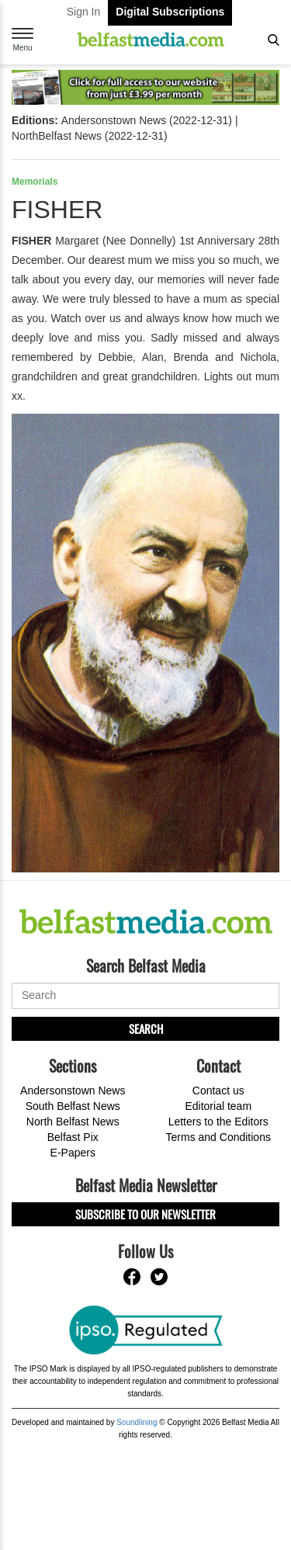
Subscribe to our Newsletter (145, 1213)
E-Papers (72, 1152)
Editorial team (218, 1106)
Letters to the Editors (218, 1121)
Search (146, 1028)
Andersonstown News (72, 1090)
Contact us (218, 1090)
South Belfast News (73, 1106)
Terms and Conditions (218, 1137)
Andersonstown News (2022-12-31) (146, 120)
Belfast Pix (73, 1137)
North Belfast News (73, 1121)
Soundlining (136, 1422)
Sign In (84, 11)
